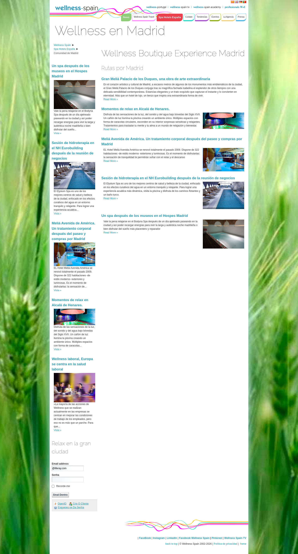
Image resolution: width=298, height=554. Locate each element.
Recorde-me (63, 486)
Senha (55, 474)
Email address (60, 463)
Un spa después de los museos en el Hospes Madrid (70, 71)
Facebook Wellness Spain (194, 538)
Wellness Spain (62, 45)
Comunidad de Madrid (66, 53)
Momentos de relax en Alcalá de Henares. (135, 109)
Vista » (57, 133)
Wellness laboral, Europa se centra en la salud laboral (72, 364)
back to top (171, 543)
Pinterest (217, 538)
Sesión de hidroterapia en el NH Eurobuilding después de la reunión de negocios (168, 178)
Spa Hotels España (64, 49)
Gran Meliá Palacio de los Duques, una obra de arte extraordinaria (155, 79)
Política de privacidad (225, 543)
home (242, 543)
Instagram (159, 538)
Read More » (110, 99)
